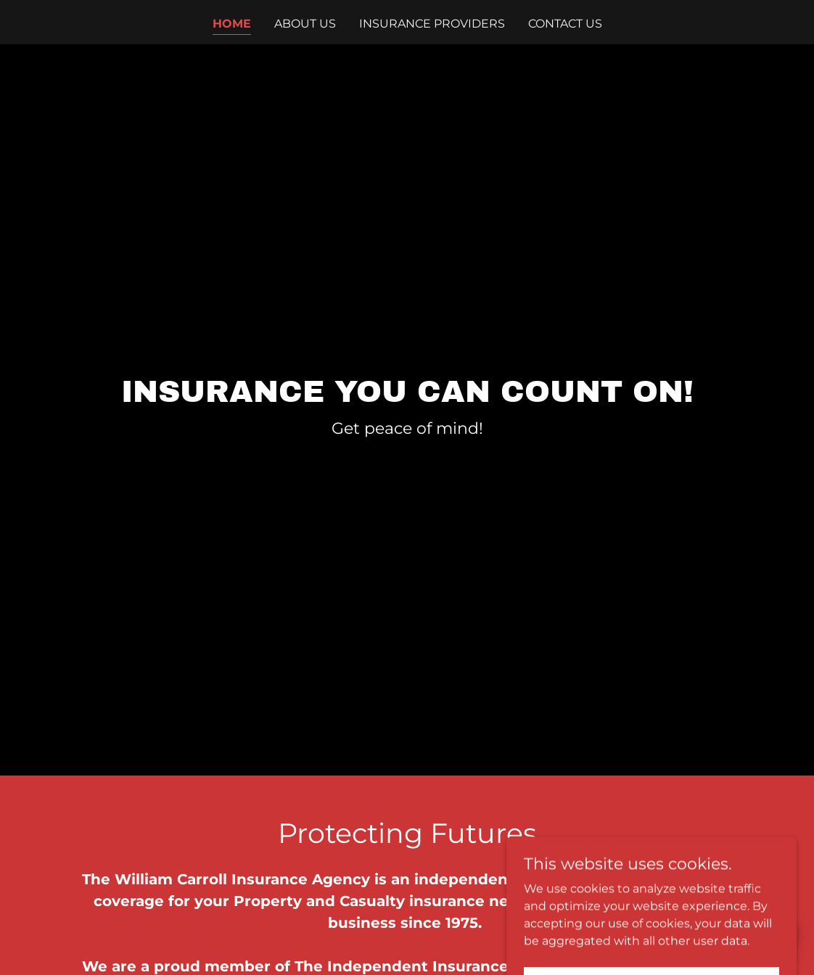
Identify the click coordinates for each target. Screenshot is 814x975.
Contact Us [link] (565, 23)
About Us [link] (305, 23)
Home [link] (232, 23)
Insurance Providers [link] (432, 23)
